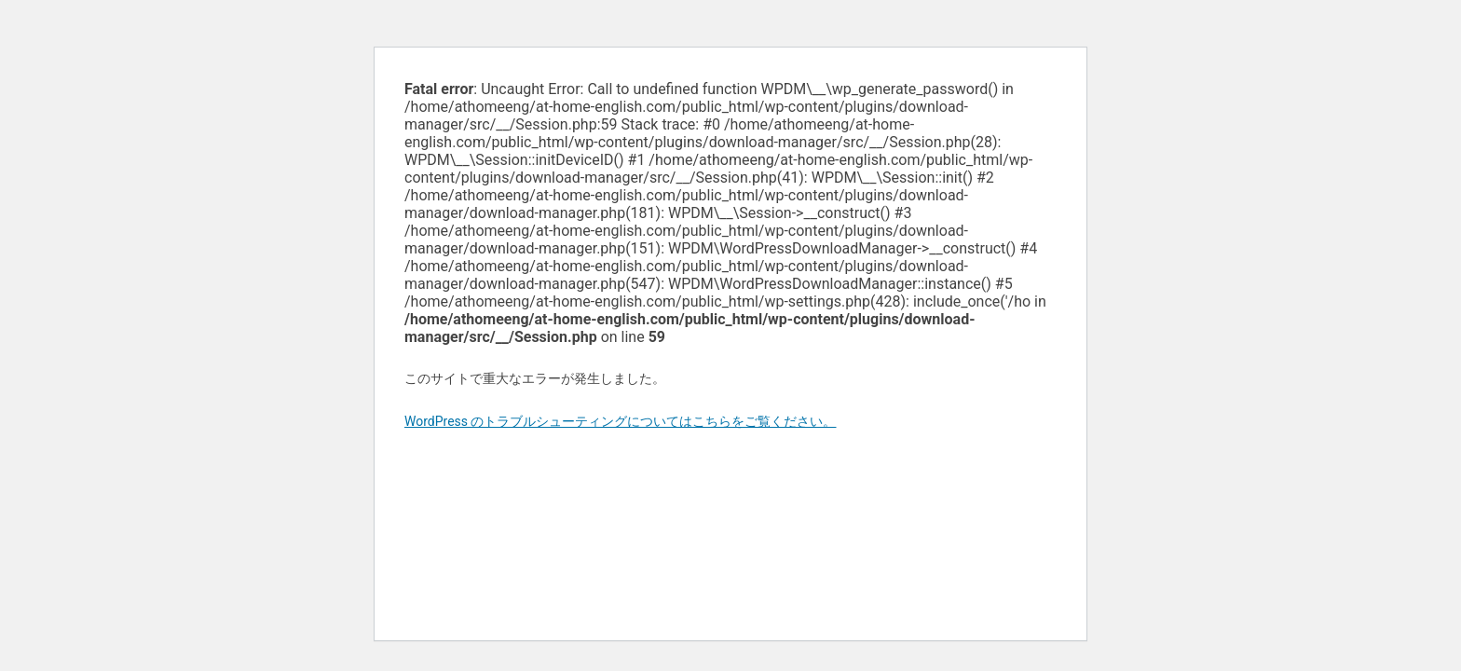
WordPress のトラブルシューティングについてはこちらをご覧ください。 (620, 421)
